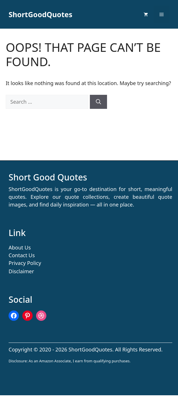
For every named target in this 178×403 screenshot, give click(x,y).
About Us (20, 247)
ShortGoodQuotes (40, 14)
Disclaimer (21, 271)
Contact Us (22, 255)
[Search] (98, 102)
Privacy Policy (25, 263)
